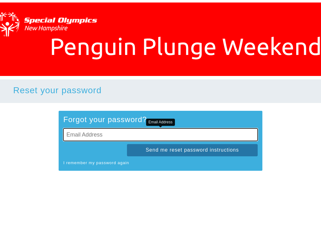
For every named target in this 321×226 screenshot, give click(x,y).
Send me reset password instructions (192, 150)
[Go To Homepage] (160, 39)
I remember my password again (96, 162)
